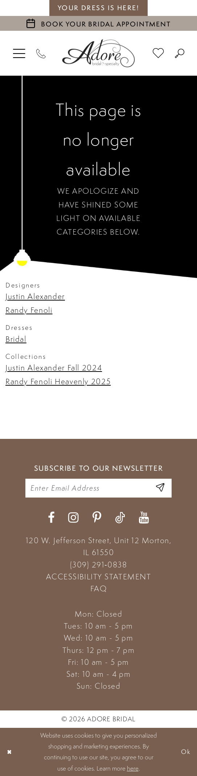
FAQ (98, 588)
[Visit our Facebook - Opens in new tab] (51, 517)
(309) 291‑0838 (98, 565)
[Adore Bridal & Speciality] (98, 53)
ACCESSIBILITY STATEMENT (98, 577)
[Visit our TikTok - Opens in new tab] (120, 517)
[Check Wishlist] (159, 53)
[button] (19, 53)
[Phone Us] (41, 53)
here (133, 768)
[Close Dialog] (9, 752)
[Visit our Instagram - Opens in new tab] (73, 517)
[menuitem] (19, 53)
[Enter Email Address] (160, 488)
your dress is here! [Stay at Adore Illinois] (99, 7)
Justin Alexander (35, 296)
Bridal (15, 339)
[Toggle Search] (179, 53)
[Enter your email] (98, 488)
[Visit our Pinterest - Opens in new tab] (97, 517)
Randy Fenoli (28, 310)
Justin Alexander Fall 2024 (53, 368)
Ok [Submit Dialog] (186, 751)
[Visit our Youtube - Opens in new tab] (144, 517)
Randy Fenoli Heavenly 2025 (58, 381)
